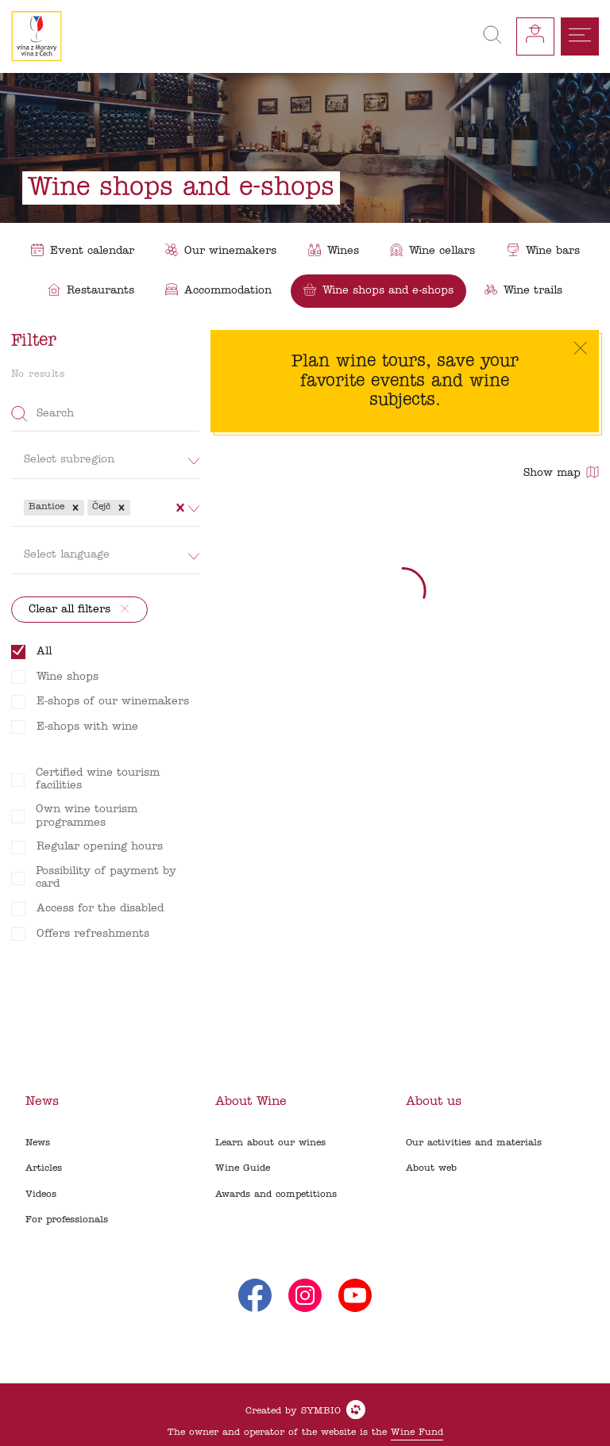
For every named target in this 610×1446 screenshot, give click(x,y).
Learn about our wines (270, 1143)
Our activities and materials (474, 1143)
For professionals (66, 1220)
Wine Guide (242, 1168)
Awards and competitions (276, 1194)
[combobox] (135, 507)
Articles (43, 1168)
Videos (40, 1194)
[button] (75, 508)
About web (431, 1168)
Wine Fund (417, 1432)
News (37, 1143)
